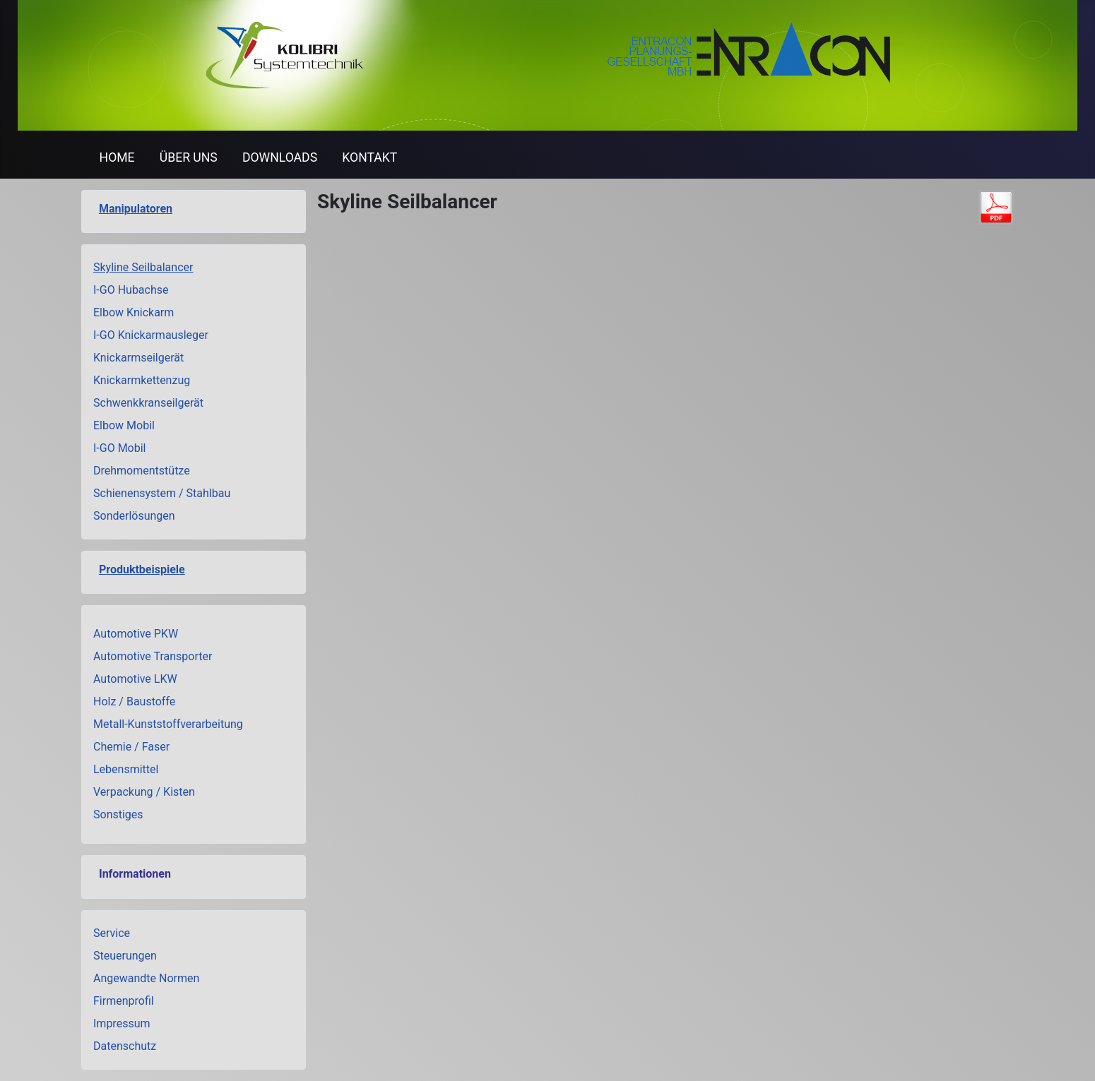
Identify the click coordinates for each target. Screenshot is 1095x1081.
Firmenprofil (123, 1001)
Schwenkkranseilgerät (148, 403)
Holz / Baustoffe (134, 701)
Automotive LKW (135, 679)
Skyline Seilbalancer (143, 267)
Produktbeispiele (142, 569)
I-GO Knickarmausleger (150, 335)
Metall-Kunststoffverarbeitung (168, 724)
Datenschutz (124, 1046)
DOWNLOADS (279, 157)
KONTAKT (369, 157)
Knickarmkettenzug (141, 380)
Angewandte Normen (146, 978)
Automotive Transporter (152, 656)
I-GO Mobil (119, 448)
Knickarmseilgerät (138, 357)
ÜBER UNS (189, 157)
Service (111, 933)
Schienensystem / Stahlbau (161, 493)
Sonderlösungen (134, 515)
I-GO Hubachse (131, 290)
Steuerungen (125, 955)
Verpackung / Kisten (144, 792)
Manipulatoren (135, 208)
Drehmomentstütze (141, 470)
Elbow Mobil (124, 425)
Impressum (121, 1023)
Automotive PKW (135, 633)
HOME (117, 157)
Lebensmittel (125, 769)
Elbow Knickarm (133, 312)
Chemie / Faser (131, 746)
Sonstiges (118, 814)
